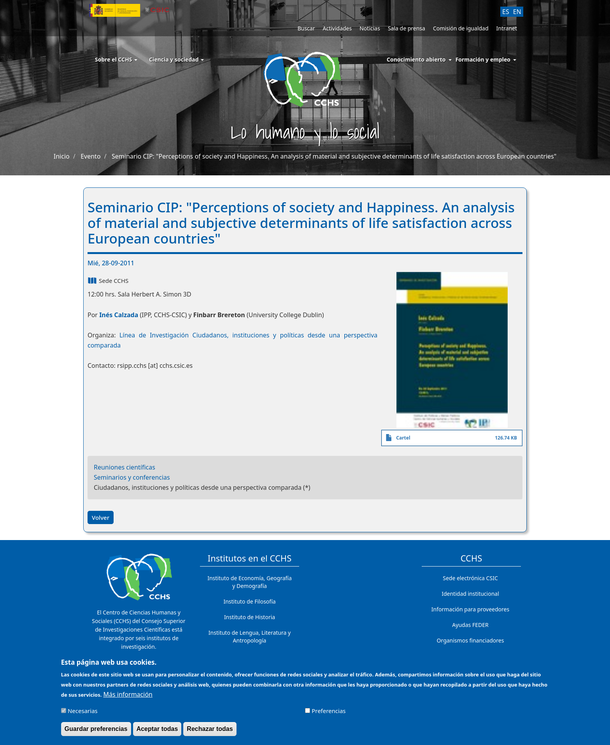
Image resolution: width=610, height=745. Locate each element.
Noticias (369, 28)
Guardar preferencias (96, 731)
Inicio (62, 156)
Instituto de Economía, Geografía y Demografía (249, 582)
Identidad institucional (470, 593)
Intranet (506, 28)
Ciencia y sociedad (176, 59)
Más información (127, 697)
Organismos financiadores (470, 640)
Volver (100, 517)
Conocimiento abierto (416, 59)
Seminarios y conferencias (132, 477)
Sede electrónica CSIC (470, 578)
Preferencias (328, 713)
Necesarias (83, 713)
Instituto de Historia (249, 617)
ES (505, 11)
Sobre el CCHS (116, 59)
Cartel (403, 437)
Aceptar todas (157, 731)
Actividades (337, 28)
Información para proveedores (470, 609)
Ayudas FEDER (470, 624)
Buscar (306, 28)
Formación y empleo (483, 59)
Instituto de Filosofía (249, 601)
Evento (90, 156)
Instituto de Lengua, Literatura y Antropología (250, 636)
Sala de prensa (406, 28)
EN (517, 11)
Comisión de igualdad (461, 28)
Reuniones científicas (124, 467)
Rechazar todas (210, 731)
